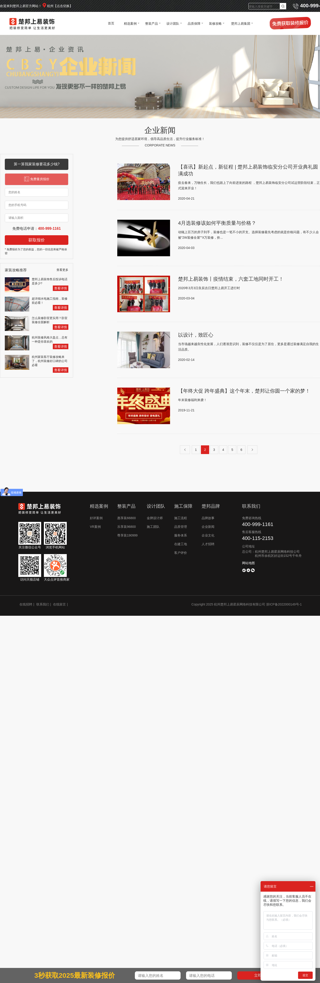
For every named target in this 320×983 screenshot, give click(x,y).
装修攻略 (215, 23)
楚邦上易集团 (240, 23)
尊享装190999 (127, 535)
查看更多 (62, 270)
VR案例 (95, 526)
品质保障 (194, 23)
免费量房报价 (36, 179)
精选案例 (130, 23)
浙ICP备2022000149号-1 (284, 604)
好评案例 (96, 518)
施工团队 (153, 526)
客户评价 (180, 553)
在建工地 (180, 544)
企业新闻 (208, 526)
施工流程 (180, 518)
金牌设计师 (155, 518)
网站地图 (248, 563)
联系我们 (42, 604)
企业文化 (208, 535)
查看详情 (60, 288)
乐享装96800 (126, 526)
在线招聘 (25, 604)
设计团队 (172, 23)
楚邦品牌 (211, 506)
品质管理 (180, 526)
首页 (111, 23)
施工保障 (183, 506)
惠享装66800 (126, 518)
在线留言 (59, 604)
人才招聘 (208, 544)
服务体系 (180, 535)
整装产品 (151, 23)
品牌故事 (208, 518)
